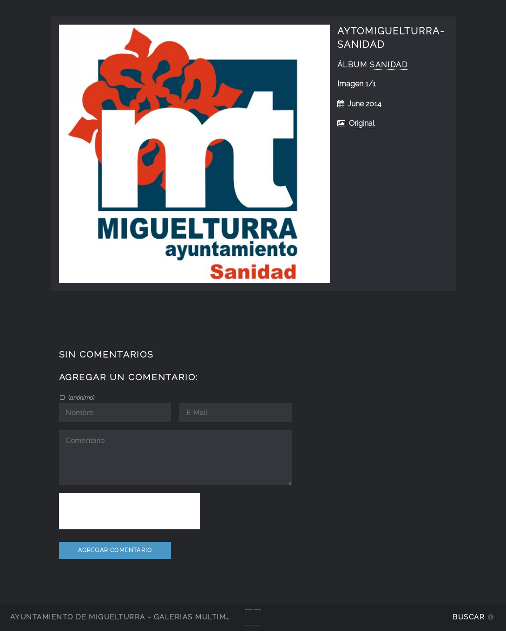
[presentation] (129, 511)
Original (362, 123)
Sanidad (388, 64)
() (80, 397)
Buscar (469, 617)
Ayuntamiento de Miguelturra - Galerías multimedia (127, 617)
